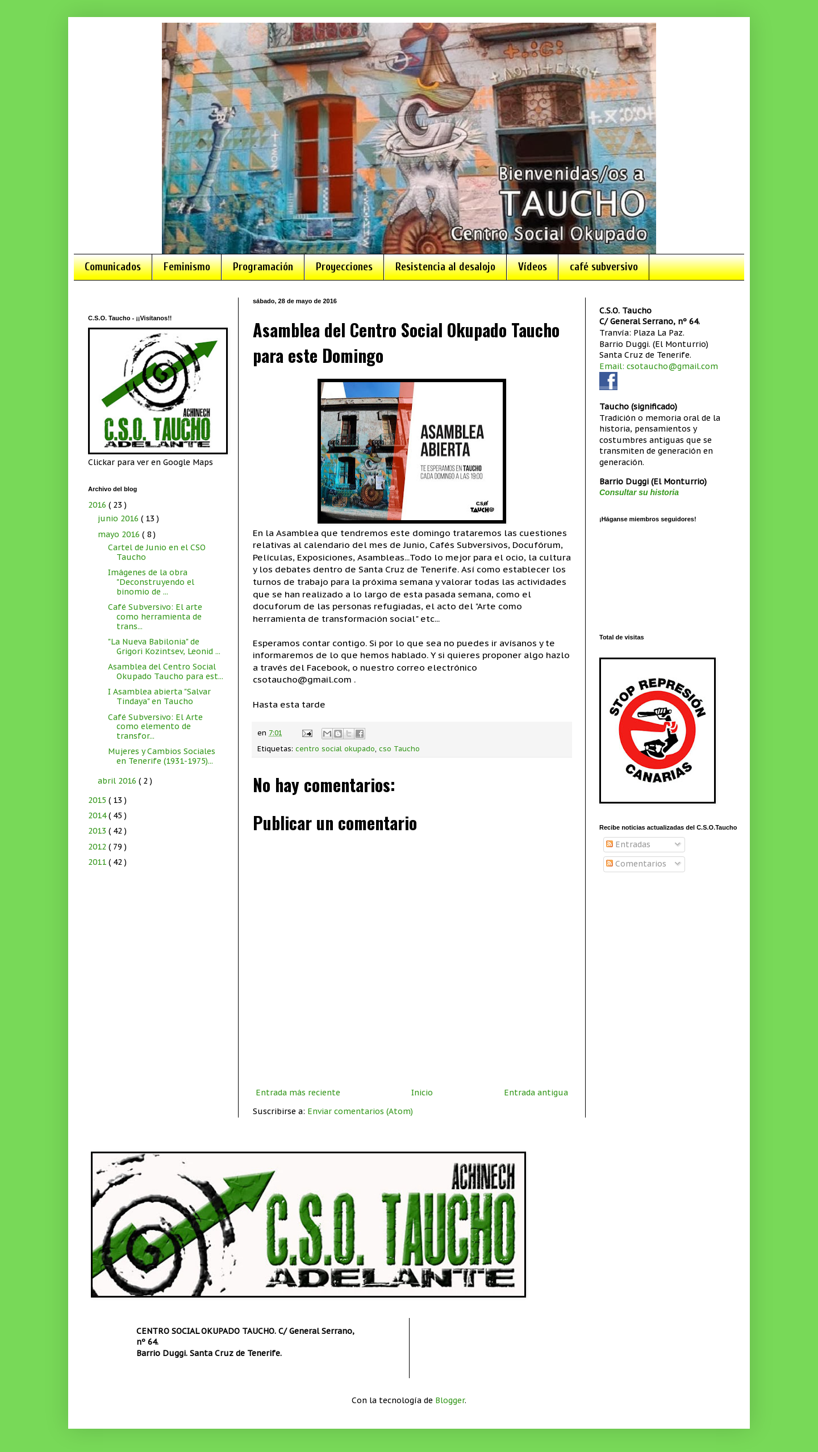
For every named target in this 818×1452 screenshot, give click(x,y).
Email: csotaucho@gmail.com (658, 366)
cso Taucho (399, 748)
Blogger (450, 1400)
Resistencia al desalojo (445, 267)
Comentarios (636, 864)
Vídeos (532, 267)
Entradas (628, 844)
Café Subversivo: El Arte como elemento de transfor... (155, 727)
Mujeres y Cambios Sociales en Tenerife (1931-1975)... (161, 756)
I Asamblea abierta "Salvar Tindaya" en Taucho (159, 696)
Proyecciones (344, 267)
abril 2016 (118, 781)
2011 (98, 862)
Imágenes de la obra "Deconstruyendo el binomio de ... (151, 582)
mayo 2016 (120, 534)
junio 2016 (119, 518)
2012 (98, 847)
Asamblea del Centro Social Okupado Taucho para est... (165, 671)
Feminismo (187, 267)
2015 (98, 800)
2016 (98, 505)
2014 (98, 815)
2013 (98, 831)
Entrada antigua (536, 1092)
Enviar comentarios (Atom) (360, 1111)
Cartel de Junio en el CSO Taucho (157, 552)
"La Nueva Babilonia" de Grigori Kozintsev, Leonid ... (164, 646)
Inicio (422, 1092)
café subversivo (604, 267)
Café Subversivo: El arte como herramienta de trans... (155, 616)
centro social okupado (335, 748)
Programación (263, 267)
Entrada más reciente (298, 1092)
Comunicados (113, 267)
